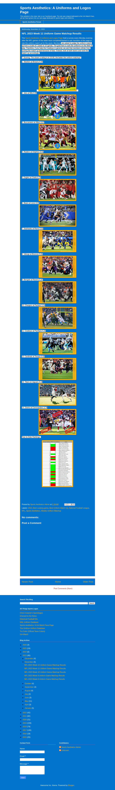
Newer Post (27, 582)
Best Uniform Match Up (58, 508)
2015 (25, 737)
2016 (25, 734)
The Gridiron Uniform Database (32, 628)
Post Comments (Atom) (63, 588)
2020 (25, 720)
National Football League (79, 508)
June (27, 698)
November (29, 662)
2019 (25, 723)
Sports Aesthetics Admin (71, 747)
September (29, 687)
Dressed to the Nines (28, 616)
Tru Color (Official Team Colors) (32, 631)
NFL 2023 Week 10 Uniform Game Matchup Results (45, 672)
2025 (25, 648)
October (28, 683)
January (28, 708)
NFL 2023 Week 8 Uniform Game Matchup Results (44, 679)
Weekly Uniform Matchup (51, 511)
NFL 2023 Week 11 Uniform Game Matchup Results (45, 668)
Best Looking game (41, 508)
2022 (25, 713)
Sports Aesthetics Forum (31, 22)
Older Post (88, 582)
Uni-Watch (24, 634)
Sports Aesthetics (33, 511)
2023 (30, 508)
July (27, 694)
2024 (25, 652)
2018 (25, 727)
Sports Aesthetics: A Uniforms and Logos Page (44, 38)
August (28, 691)
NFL (23, 511)
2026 (25, 645)
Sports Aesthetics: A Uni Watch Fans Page (37, 625)
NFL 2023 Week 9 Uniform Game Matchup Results (44, 676)
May (27, 701)
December (29, 658)
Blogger (71, 785)
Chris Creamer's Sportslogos (31, 613)
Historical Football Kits (29, 619)
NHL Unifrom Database (29, 622)
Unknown (65, 750)
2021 (25, 716)
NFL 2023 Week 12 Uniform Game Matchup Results (45, 665)
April (27, 705)
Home (58, 582)
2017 (25, 730)
